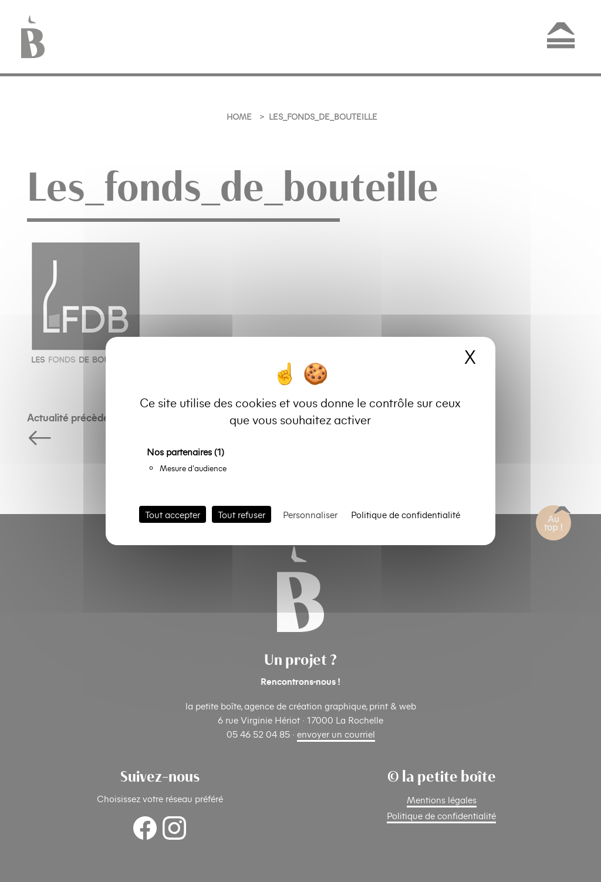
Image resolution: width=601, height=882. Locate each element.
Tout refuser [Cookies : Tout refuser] (241, 514)
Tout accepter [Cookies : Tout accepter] (172, 514)
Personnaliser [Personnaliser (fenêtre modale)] (310, 514)
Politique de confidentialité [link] (405, 514)
